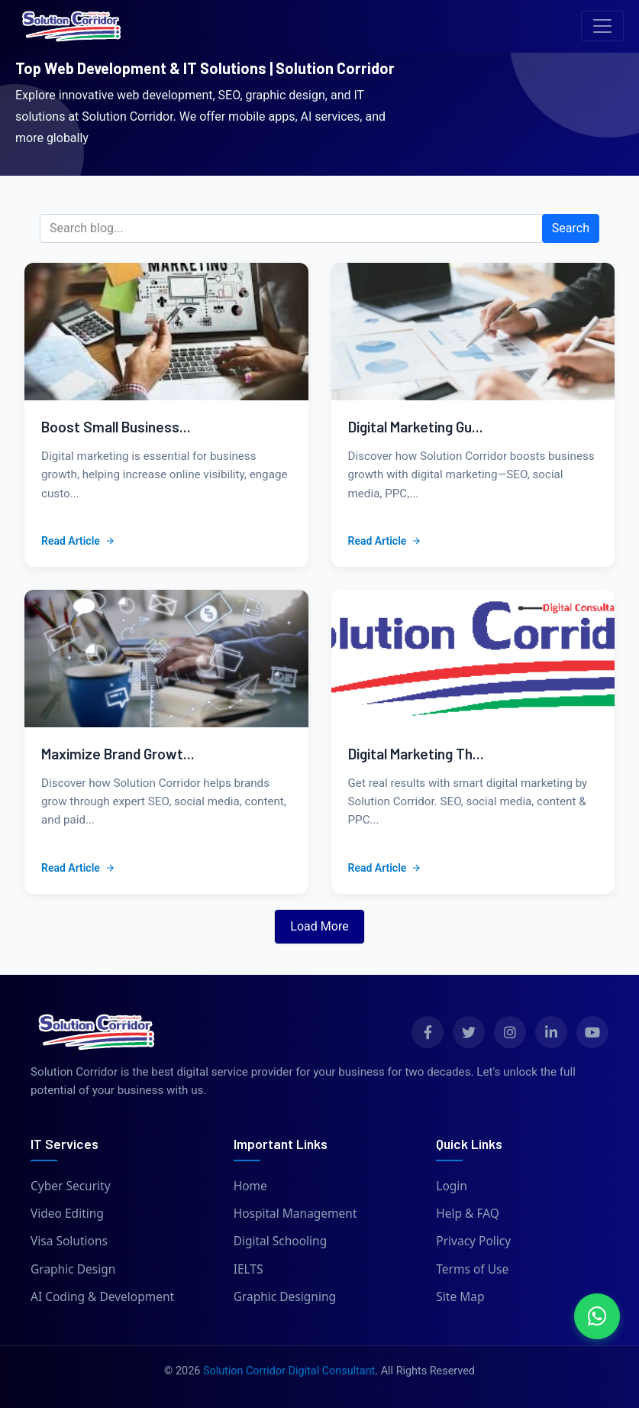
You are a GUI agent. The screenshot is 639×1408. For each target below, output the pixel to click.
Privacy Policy (473, 1240)
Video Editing (67, 1213)
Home (250, 1185)
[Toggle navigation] (602, 26)
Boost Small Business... (116, 426)
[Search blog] (291, 228)
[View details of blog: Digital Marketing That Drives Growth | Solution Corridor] (473, 658)
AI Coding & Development (102, 1296)
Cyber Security (71, 1185)
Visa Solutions (69, 1240)
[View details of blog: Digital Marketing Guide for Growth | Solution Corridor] (473, 331)
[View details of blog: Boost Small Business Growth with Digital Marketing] (166, 331)
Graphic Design (73, 1269)
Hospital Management (295, 1213)
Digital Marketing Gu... (415, 426)
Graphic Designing (285, 1296)
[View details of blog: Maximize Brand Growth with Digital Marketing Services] (166, 658)
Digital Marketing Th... (416, 753)
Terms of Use (472, 1269)
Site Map (460, 1296)
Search (570, 228)
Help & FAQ (467, 1213)
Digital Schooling (281, 1240)
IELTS (248, 1269)
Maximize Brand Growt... (118, 753)
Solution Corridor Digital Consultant (289, 1370)
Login (451, 1185)
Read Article (78, 541)
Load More (319, 926)
